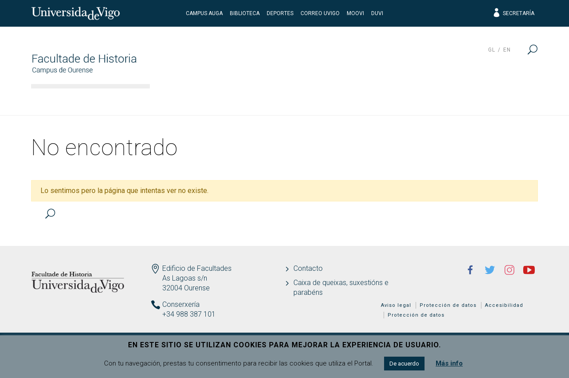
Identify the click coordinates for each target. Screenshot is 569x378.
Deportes (280, 13)
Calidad (441, 100)
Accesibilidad (504, 305)
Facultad (182, 100)
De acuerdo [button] (404, 363)
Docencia (306, 100)
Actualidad (504, 100)
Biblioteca (245, 13)
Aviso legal (396, 305)
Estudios (243, 100)
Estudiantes (375, 100)
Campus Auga (204, 13)
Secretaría (513, 13)
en (507, 50)
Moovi (355, 13)
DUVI (377, 13)
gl (491, 50)
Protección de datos (448, 305)
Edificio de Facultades (197, 268)
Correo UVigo (320, 13)
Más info (449, 363)
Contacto (308, 268)
